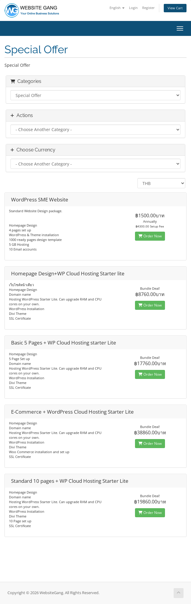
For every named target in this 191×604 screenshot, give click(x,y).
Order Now (150, 236)
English (117, 7)
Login (133, 7)
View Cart (175, 8)
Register (148, 7)
